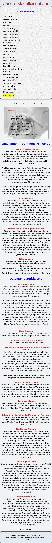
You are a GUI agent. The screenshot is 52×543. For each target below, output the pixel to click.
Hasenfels (8, 63)
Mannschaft (8, 92)
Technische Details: (12, 83)
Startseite (17, 104)
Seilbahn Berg (9, 48)
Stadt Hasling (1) (11, 34)
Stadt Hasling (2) (11, 37)
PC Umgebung (10, 86)
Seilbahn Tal (9, 51)
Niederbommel (10, 60)
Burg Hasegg (9, 66)
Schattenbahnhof (11, 77)
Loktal (6, 25)
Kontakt (26, 539)
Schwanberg (9, 28)
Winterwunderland (11, 74)
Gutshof (7, 54)
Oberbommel (9, 57)
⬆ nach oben (39, 104)
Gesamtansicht (10, 19)
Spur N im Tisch (10, 89)
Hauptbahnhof (9, 45)
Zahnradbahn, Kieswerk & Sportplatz (15, 70)
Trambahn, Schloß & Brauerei (12, 41)
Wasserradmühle (11, 31)
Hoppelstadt (8, 80)
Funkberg (7, 22)
